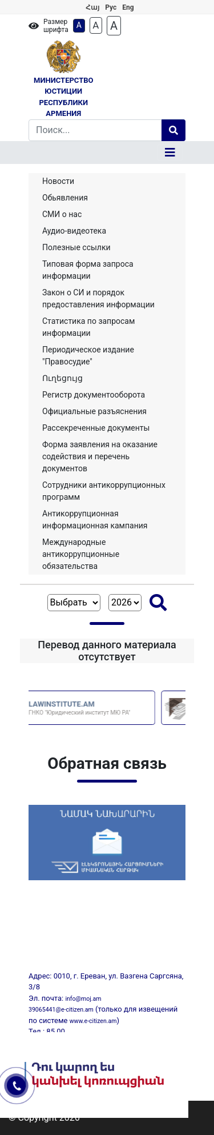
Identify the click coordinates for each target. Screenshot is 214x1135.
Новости (58, 181)
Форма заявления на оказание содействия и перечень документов (100, 456)
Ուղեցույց (62, 378)
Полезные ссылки (76, 247)
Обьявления (65, 197)
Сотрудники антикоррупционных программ (103, 491)
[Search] (95, 130)
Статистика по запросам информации (88, 327)
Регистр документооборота (93, 394)
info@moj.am (83, 998)
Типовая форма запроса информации (88, 269)
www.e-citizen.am (93, 1021)
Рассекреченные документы (96, 427)
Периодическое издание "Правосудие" (88, 355)
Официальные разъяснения (94, 411)
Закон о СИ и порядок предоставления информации (98, 298)
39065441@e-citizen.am (61, 1009)
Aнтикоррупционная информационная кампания (95, 519)
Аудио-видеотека (74, 230)
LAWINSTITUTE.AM (109, 708)
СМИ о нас (62, 214)
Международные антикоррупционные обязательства (80, 554)
